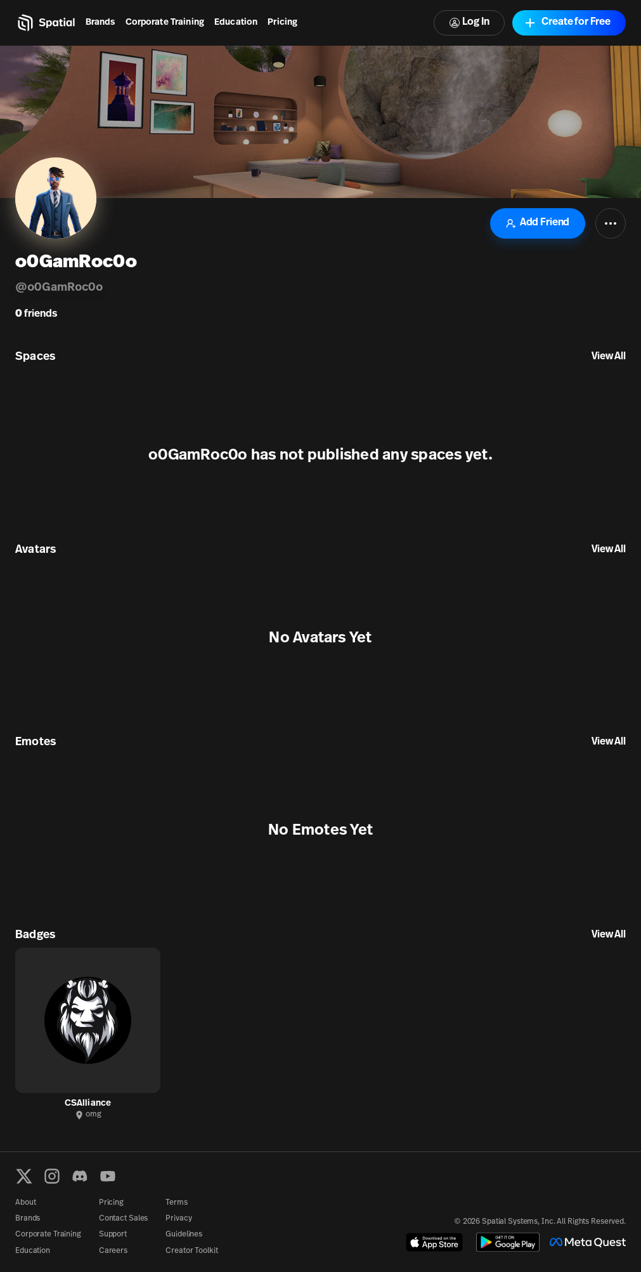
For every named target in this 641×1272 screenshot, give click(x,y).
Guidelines (183, 1234)
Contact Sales (123, 1218)
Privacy (178, 1218)
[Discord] (80, 1176)
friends (36, 314)
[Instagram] (52, 1176)
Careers (113, 1251)
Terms (176, 1203)
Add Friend (537, 223)
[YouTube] (108, 1176)
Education (235, 22)
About (25, 1203)
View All (609, 357)
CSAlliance (88, 1103)
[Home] (45, 23)
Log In (469, 22)
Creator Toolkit (191, 1251)
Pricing (282, 22)
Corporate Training (165, 22)
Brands (100, 22)
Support (113, 1234)
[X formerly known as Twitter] (24, 1176)
